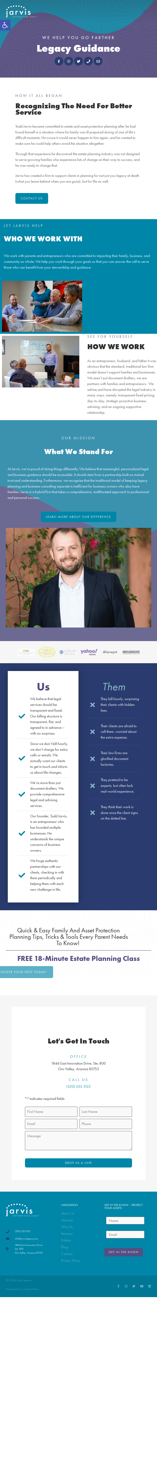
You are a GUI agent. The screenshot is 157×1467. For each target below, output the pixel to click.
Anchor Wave (31, 1289)
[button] (5, 25)
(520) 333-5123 (78, 1086)
